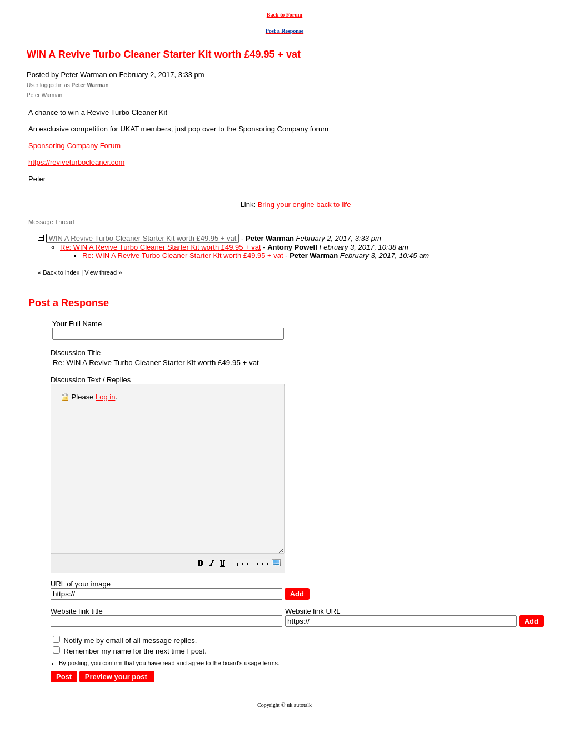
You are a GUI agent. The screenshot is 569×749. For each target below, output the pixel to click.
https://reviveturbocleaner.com (76, 162)
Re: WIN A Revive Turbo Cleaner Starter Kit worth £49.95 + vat (160, 247)
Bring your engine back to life (304, 204)
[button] (228, 598)
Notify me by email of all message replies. (125, 674)
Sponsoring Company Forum (74, 145)
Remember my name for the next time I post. (130, 684)
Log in (105, 397)
